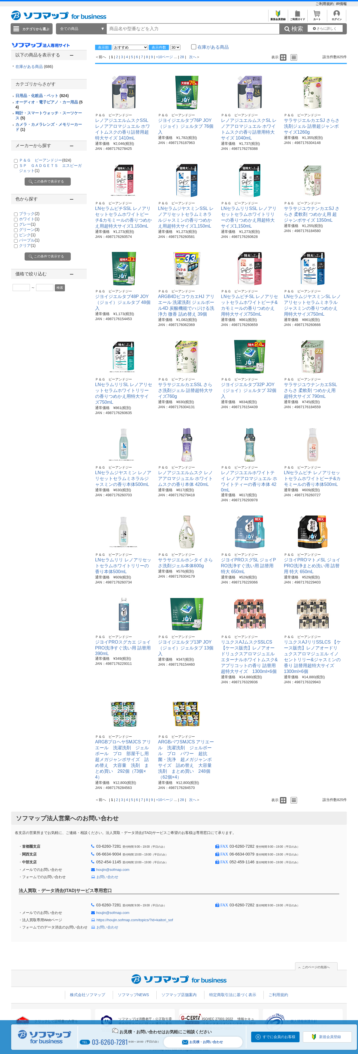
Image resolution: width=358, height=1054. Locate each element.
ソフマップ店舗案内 (179, 994)
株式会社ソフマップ (87, 994)
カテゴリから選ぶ (35, 29)
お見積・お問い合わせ (202, 1042)
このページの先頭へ (316, 967)
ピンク (27, 235)
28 (182, 57)
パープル (29, 240)
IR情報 (341, 4)
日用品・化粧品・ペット (42, 95)
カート (317, 18)
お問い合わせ (107, 877)
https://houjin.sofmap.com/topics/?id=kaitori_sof (134, 920)
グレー (27, 224)
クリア (27, 245)
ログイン (337, 18)
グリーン (29, 229)
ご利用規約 (325, 4)
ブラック (29, 213)
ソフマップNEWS (133, 994)
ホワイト (29, 219)
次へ (192, 57)
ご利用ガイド (297, 18)
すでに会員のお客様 (279, 1037)
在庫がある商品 (34, 66)
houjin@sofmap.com (112, 870)
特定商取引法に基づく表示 (232, 994)
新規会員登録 (278, 18)
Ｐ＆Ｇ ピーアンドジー (45, 160)
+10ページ (164, 57)
